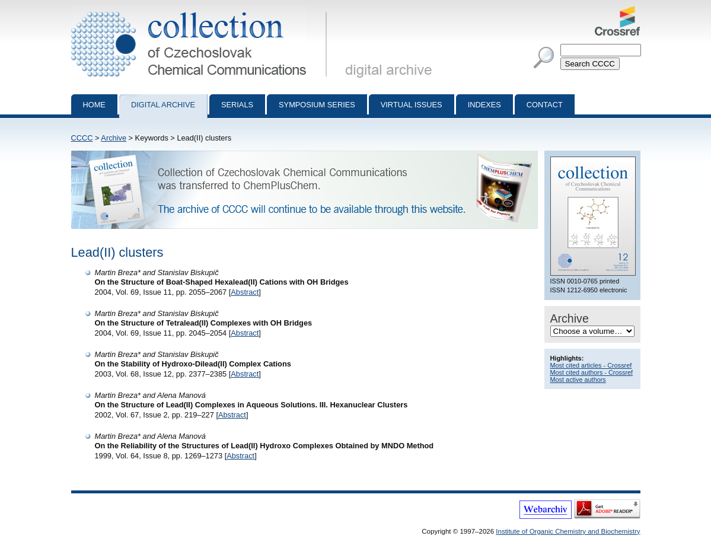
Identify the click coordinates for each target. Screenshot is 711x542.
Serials (237, 104)
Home (94, 104)
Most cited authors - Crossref (591, 372)
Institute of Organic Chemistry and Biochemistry (568, 531)
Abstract (245, 292)
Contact (545, 104)
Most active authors (578, 379)
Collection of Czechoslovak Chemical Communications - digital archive (201, 10)
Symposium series (317, 104)
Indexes (484, 104)
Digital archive (163, 104)
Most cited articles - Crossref (591, 365)
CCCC (82, 137)
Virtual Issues (411, 104)
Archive (113, 137)
